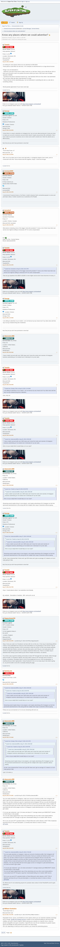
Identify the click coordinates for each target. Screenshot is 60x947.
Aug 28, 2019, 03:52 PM (8, 684)
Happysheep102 (9, 618)
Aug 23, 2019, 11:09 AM (8, 61)
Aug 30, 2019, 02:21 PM (8, 848)
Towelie (6, 44)
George (6, 111)
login (22, 1)
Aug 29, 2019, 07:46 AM (8, 795)
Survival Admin (35, 28)
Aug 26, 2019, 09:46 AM (8, 352)
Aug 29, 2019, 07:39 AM (8, 737)
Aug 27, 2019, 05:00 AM (8, 485)
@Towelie (5, 824)
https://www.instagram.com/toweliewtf (32, 104)
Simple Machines (14, 943)
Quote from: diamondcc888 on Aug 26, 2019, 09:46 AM (18, 439)
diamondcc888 (9, 336)
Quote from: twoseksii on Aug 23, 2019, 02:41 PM (16, 268)
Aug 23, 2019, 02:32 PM (8, 192)
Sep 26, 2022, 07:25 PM (8, 914)
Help (45, 943)
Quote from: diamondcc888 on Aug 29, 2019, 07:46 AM (18, 852)
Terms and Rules (50, 943)
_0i (5, 148)
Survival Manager (27, 28)
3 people (4, 90)
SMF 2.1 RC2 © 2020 (5, 943)
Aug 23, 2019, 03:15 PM (8, 264)
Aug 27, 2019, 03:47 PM (8, 587)
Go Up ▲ (57, 943)
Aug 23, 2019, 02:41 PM (8, 224)
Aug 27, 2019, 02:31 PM (8, 532)
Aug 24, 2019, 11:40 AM (8, 317)
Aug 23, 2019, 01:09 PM (8, 130)
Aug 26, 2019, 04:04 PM (8, 384)
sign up (28, 1)
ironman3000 (8, 171)
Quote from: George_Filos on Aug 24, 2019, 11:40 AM (17, 388)
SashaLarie (8, 671)
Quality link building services (18, 919)
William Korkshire (10, 908)
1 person (4, 508)
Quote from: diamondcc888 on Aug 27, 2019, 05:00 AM (18, 536)
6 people (4, 665)
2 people (4, 165)
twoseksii (7, 210)
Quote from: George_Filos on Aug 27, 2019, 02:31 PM (17, 741)
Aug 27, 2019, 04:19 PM (8, 640)
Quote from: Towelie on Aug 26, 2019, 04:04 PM (16, 489)
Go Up (3, 932)
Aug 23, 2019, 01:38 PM (8, 154)
